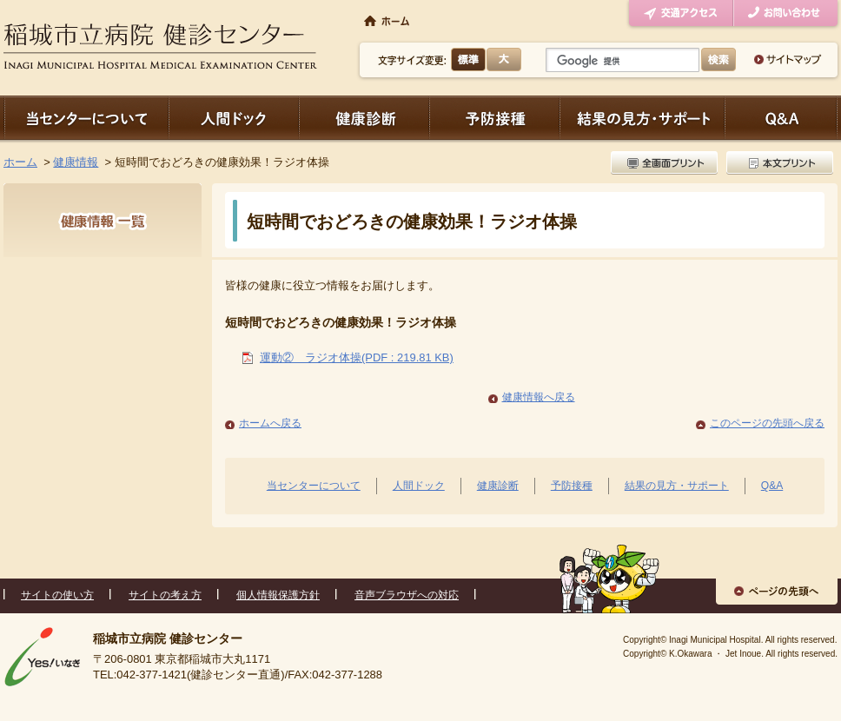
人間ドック (234, 118)
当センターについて (86, 118)
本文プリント (777, 163)
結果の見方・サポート (642, 118)
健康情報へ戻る (538, 397)
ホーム (20, 162)
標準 (469, 59)
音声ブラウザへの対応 (406, 595)
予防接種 (494, 118)
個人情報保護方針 (278, 595)
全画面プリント (666, 163)
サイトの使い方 (57, 595)
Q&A (772, 486)
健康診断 (364, 118)
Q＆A (781, 118)
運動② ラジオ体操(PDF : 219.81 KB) (357, 357)
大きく (504, 59)
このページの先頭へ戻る (767, 423)
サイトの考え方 (165, 595)
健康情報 (75, 162)
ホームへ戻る (270, 423)
